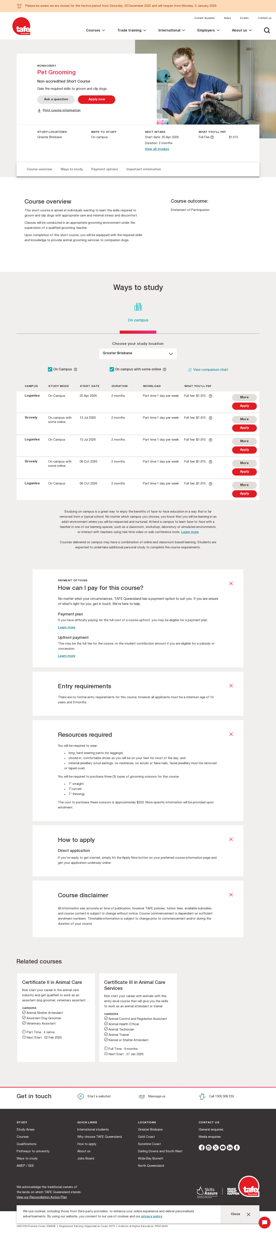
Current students (204, 18)
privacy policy (151, 1216)
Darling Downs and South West (160, 1151)
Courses (23, 1137)
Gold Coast (146, 1137)
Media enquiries (210, 1137)
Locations (147, 1122)
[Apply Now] (96, 99)
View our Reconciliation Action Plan (42, 1197)
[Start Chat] (264, 1222)
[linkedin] (230, 1148)
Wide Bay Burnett (150, 1158)
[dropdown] (138, 353)
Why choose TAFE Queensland (99, 1137)
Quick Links (87, 1122)
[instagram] (209, 1148)
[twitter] (216, 1148)
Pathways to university (33, 1151)
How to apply (86, 1144)
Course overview (39, 169)
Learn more (190, 532)
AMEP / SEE (25, 1166)
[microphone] (237, 1148)
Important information (143, 169)
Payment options (104, 169)
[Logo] (21, 35)
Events (244, 18)
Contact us (264, 18)
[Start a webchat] (94, 1097)
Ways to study (72, 169)
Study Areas (25, 1129)
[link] (95, 34)
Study (22, 1122)
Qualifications (26, 1144)
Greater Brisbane (150, 1129)
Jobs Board (85, 1158)
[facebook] (202, 1148)
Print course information (61, 110)
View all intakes (157, 149)
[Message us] (151, 1097)
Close (235, 1214)
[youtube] (223, 1148)
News (227, 18)
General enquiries (211, 1129)
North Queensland (151, 1166)
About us (84, 1151)
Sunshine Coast (149, 1144)
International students (93, 1129)
